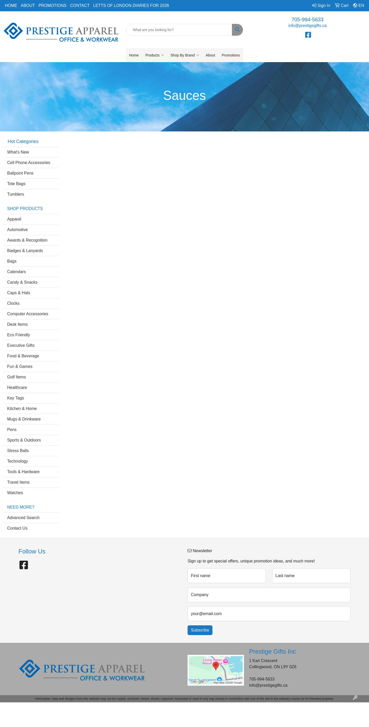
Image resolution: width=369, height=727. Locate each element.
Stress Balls (18, 450)
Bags (11, 261)
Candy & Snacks (22, 282)
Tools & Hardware (23, 472)
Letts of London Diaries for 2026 (131, 5)
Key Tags (15, 398)
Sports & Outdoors (24, 440)
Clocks (13, 303)
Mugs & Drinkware (24, 419)
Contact (79, 5)
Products (154, 55)
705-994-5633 (308, 19)
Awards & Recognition (27, 240)
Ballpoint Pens (20, 173)
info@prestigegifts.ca (307, 25)
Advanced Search (23, 517)
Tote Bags (16, 183)
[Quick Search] (179, 30)
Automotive (17, 229)
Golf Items (16, 377)
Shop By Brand (185, 55)
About (28, 5)
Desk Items (17, 324)
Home (11, 5)
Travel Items (18, 482)
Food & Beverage (23, 356)
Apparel (14, 219)
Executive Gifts (21, 345)
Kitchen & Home (22, 408)
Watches (15, 493)
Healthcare (17, 387)
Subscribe (200, 630)
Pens (11, 429)
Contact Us (17, 528)
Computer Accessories (27, 314)
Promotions (52, 5)
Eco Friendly (18, 335)
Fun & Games (20, 366)
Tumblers (15, 194)
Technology (17, 461)
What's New (18, 152)
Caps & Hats (18, 293)
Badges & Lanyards (25, 250)
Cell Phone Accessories (28, 162)
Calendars (16, 272)
